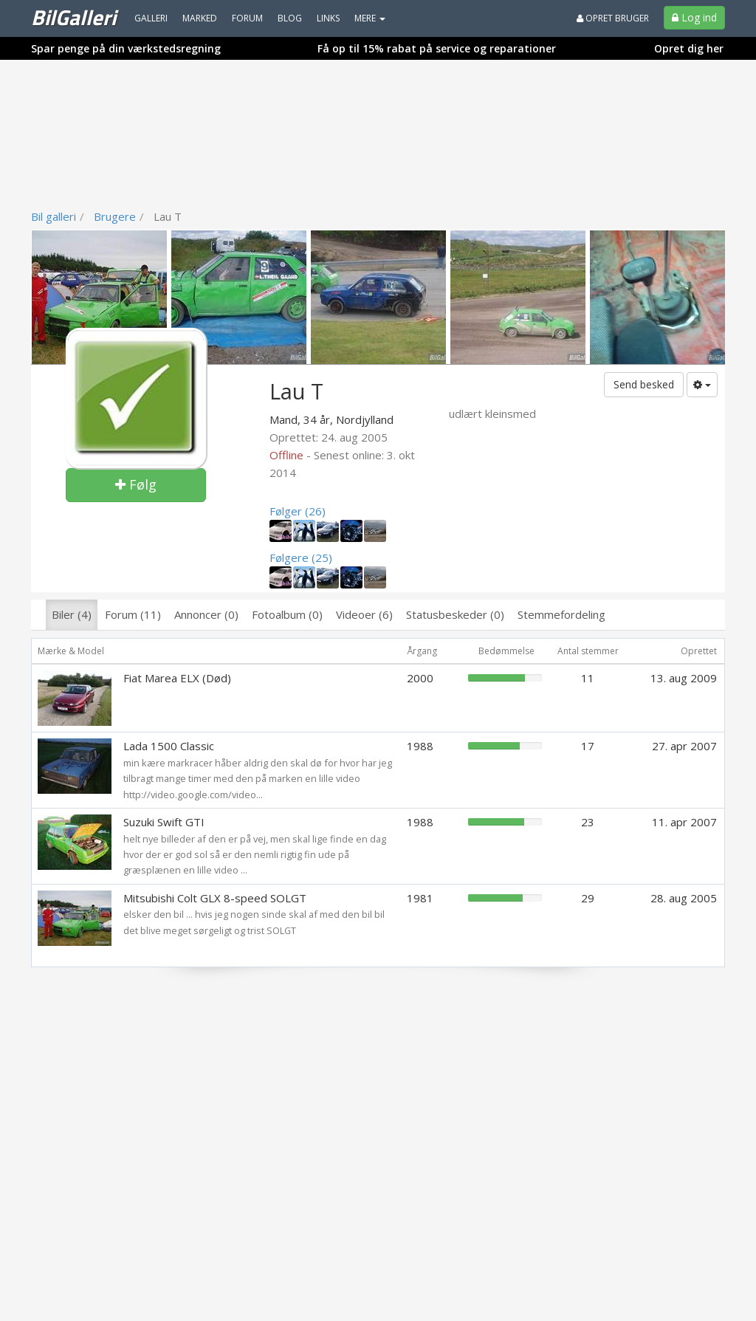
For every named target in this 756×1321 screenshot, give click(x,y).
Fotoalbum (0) (287, 614)
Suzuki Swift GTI (164, 821)
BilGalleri (73, 17)
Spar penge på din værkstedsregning (126, 48)
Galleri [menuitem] (151, 18)
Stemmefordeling (561, 614)
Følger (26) (297, 511)
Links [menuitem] (328, 18)
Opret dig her (689, 48)
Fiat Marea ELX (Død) (177, 677)
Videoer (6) (364, 614)
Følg (136, 484)
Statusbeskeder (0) (455, 614)
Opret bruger (613, 18)
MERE (369, 18)
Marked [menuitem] (199, 18)
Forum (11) (133, 614)
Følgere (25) (300, 557)
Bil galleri (53, 216)
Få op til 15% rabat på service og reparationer (436, 48)
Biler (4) (72, 614)
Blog (290, 18)
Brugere (115, 216)
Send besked (644, 384)
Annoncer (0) (206, 614)
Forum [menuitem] (247, 18)
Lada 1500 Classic (168, 745)
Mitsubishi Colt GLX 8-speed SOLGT (214, 898)
